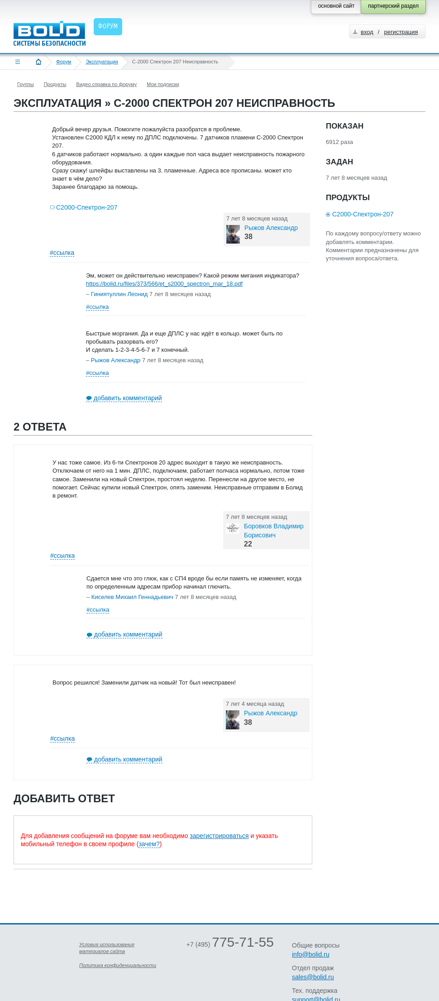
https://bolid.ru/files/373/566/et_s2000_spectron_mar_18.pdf (164, 283)
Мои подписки (163, 84)
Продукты (55, 84)
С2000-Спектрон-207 (86, 207)
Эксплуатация (102, 61)
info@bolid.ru (310, 954)
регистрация (401, 32)
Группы (25, 84)
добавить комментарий (128, 398)
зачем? (148, 844)
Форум (63, 61)
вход (367, 32)
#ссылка (62, 252)
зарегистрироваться (219, 835)
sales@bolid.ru (313, 977)
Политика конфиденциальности (117, 965)
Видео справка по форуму (106, 84)
